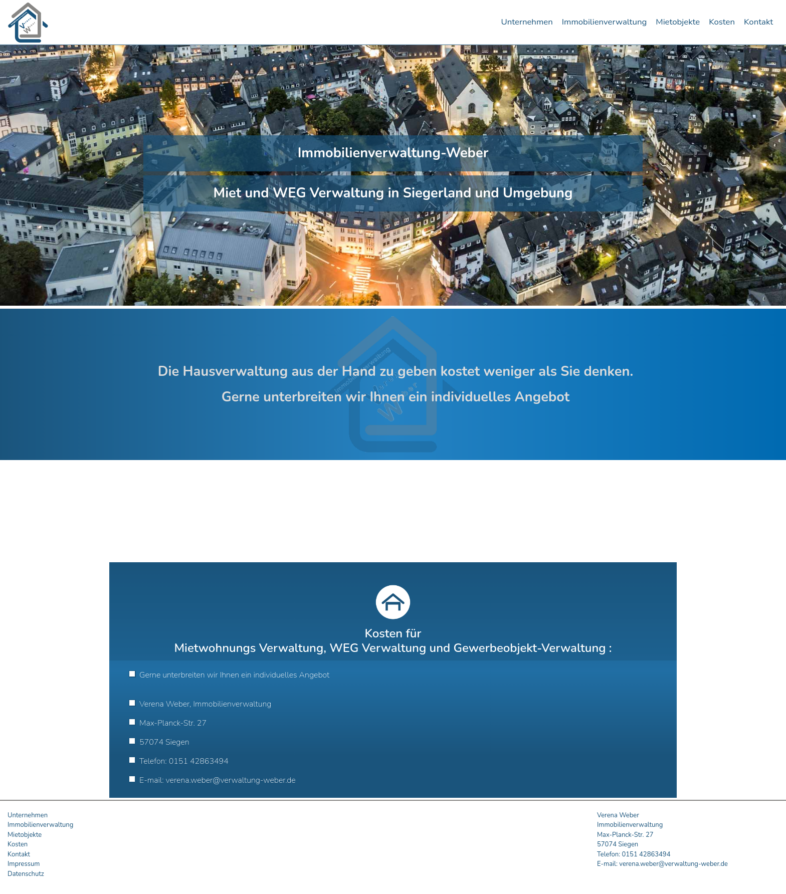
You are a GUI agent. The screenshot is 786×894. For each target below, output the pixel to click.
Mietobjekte (678, 22)
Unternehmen (526, 22)
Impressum (24, 863)
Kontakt (758, 22)
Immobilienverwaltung (604, 22)
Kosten (722, 22)
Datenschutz (26, 873)
